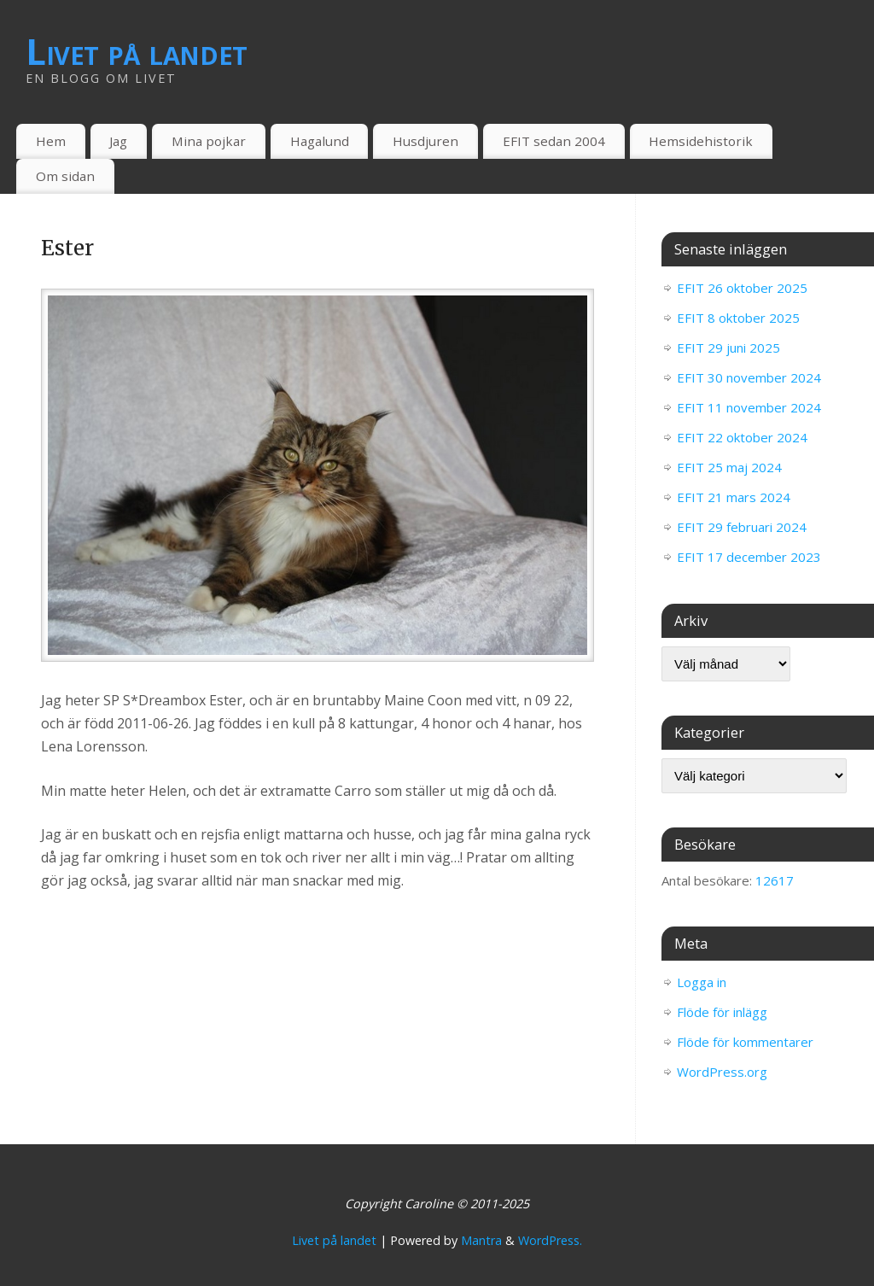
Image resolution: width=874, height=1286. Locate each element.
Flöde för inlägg (722, 1011)
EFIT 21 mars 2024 (733, 497)
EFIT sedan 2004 (554, 140)
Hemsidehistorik (701, 140)
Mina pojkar (209, 140)
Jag (118, 140)
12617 (774, 880)
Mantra (481, 1240)
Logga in (701, 982)
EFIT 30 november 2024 (749, 377)
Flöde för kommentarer (745, 1041)
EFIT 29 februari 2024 (742, 526)
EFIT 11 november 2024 (749, 407)
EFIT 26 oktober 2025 (742, 287)
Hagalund (319, 140)
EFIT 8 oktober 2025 (738, 317)
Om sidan (65, 175)
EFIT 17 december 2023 (749, 556)
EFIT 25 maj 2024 (729, 467)
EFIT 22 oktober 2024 (742, 437)
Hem (51, 140)
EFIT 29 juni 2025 (728, 347)
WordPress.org (722, 1071)
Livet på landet (137, 51)
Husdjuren (425, 140)
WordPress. (550, 1240)
